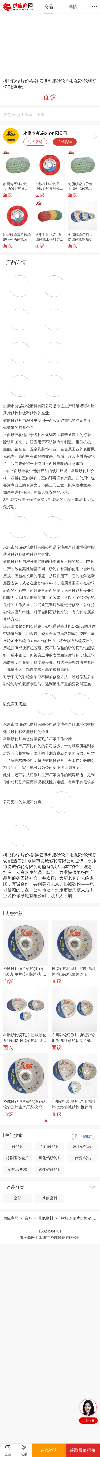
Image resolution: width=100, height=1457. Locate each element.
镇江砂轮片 (82, 1146)
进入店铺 (35, 142)
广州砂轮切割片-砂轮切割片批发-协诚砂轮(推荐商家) (73, 1104)
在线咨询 (65, 142)
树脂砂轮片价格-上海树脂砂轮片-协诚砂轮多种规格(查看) (82, 186)
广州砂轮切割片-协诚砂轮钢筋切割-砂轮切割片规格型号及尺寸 (73, 1038)
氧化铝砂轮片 (49, 1158)
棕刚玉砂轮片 (17, 1158)
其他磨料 (49, 1198)
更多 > (94, 1187)
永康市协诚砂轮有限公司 (45, 133)
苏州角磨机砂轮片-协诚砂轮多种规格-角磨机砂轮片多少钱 (16, 186)
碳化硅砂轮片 (49, 1170)
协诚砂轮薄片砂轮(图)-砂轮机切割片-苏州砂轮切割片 (24, 972)
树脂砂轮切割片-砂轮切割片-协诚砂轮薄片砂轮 (73, 971)
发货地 (9, 115)
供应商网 (10, 1218)
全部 (17, 1198)
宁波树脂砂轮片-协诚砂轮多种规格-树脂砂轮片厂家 (48, 186)
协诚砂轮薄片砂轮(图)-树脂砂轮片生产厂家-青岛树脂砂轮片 (17, 237)
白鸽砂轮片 (82, 1158)
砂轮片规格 (17, 1170)
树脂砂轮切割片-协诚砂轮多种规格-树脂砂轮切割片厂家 (24, 1038)
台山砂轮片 (49, 1146)
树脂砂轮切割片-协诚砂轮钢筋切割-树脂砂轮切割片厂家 (81, 237)
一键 (86, 1136)
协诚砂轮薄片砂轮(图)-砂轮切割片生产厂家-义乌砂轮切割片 (24, 1104)
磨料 (28, 1218)
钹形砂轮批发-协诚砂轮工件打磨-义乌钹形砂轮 (48, 237)
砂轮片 (17, 1146)
